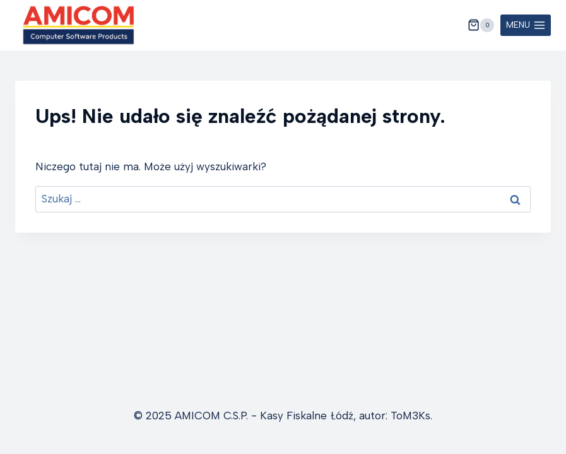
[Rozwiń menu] (525, 25)
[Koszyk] (481, 25)
